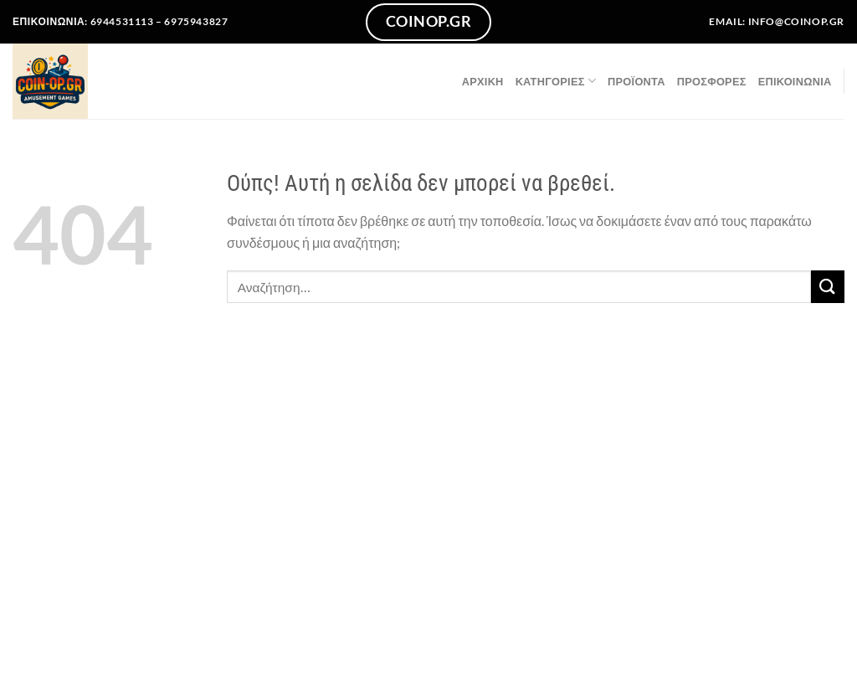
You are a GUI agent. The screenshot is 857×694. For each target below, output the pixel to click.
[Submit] (827, 286)
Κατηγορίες (556, 81)
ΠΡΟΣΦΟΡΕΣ (712, 81)
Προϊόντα (636, 81)
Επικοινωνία (795, 81)
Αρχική (483, 81)
